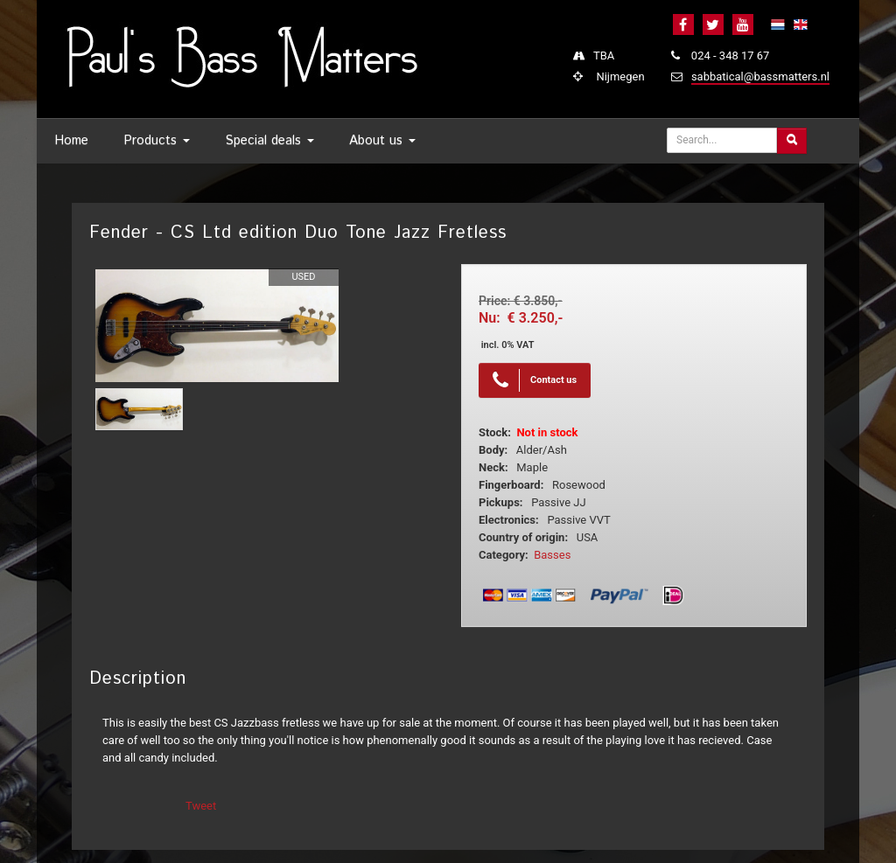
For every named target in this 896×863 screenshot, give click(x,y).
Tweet (201, 805)
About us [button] (382, 140)
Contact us (535, 380)
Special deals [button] (269, 140)
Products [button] (156, 140)
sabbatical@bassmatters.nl (760, 76)
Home (71, 140)
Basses (552, 554)
